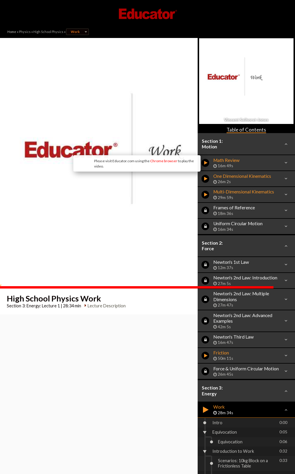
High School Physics (48, 32)
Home (11, 32)
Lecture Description (105, 245)
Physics (25, 32)
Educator (147, 13)
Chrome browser (125, 126)
